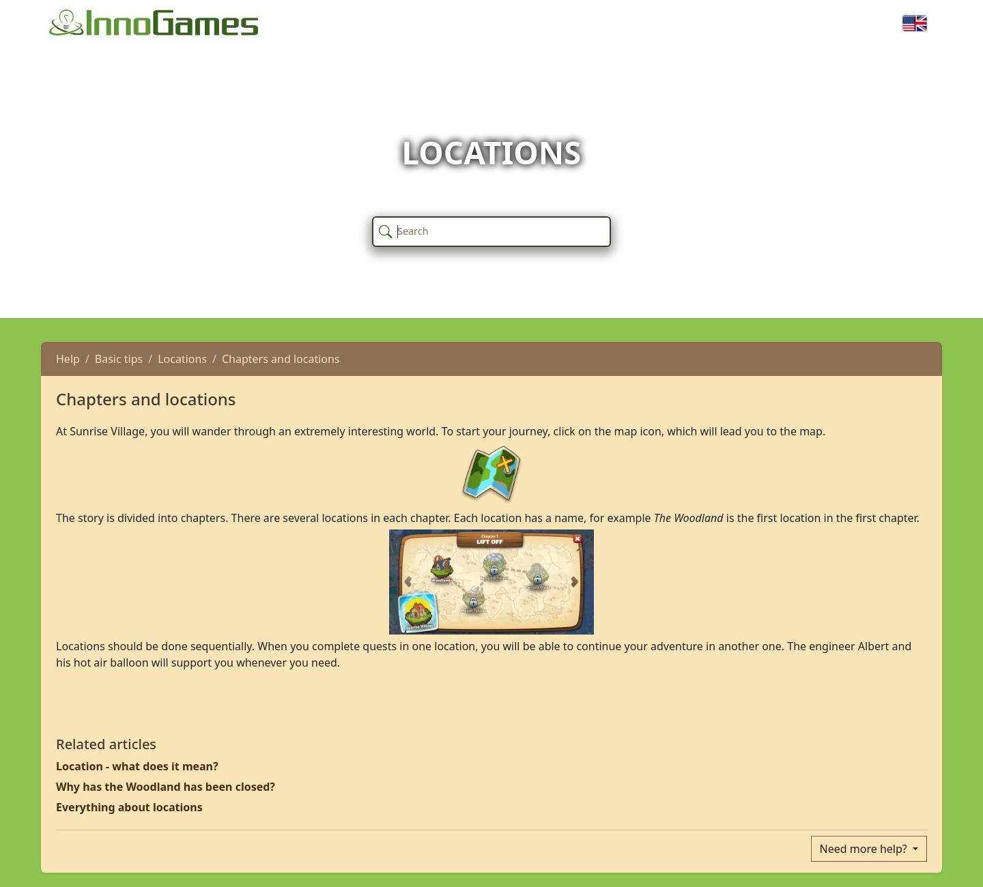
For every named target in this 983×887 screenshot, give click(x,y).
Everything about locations (129, 807)
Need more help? (865, 848)
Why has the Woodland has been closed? (165, 786)
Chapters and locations (281, 358)
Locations (182, 358)
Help (68, 358)
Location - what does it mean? (137, 766)
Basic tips (119, 358)
